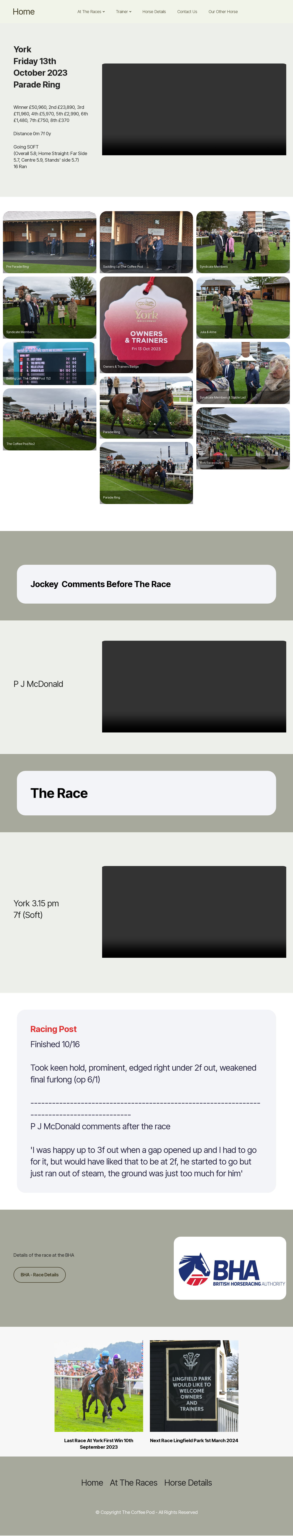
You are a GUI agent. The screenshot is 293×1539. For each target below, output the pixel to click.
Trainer (122, 11)
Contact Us (187, 11)
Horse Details (154, 11)
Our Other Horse (223, 11)
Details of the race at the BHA (44, 1255)
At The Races (89, 11)
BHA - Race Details (41, 1275)
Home (24, 11)
